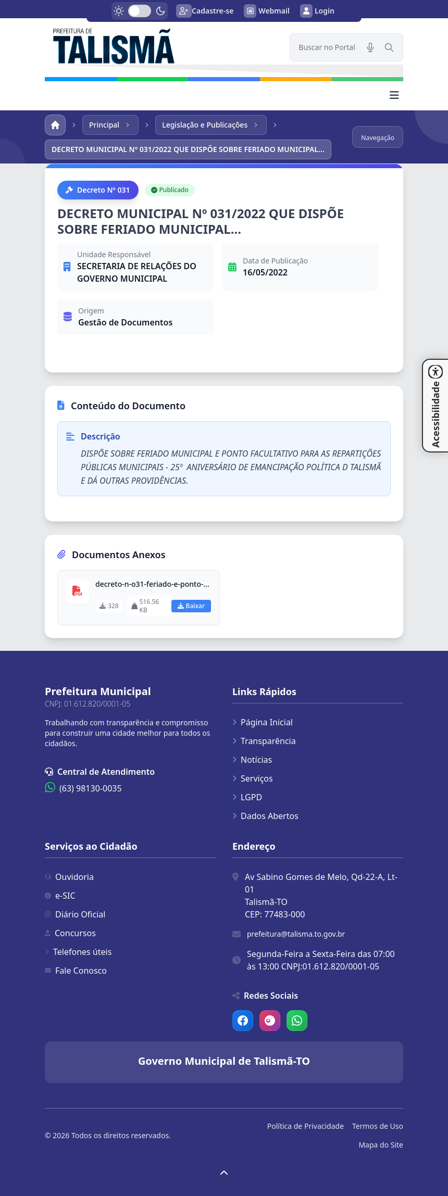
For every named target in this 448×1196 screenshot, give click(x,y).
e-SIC (60, 895)
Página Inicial (262, 722)
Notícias (252, 759)
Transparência (264, 741)
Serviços (252, 778)
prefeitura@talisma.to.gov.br (296, 934)
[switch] (139, 11)
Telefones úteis (78, 952)
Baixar (191, 605)
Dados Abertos (265, 816)
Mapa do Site (380, 1145)
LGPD (247, 797)
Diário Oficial (75, 914)
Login (317, 11)
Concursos (70, 933)
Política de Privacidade (305, 1126)
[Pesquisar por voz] (370, 47)
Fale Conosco (76, 970)
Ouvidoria (69, 877)
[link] (161, 45)
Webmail (267, 11)
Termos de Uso (377, 1126)
